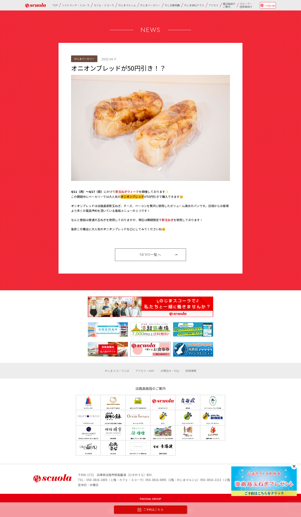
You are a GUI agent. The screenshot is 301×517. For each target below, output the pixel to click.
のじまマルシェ (127, 5)
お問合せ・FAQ (170, 371)
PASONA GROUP (150, 499)
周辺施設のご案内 (229, 5)
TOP (54, 5)
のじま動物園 (172, 5)
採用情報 (190, 371)
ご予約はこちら (150, 510)
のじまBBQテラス (194, 5)
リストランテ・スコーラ (75, 5)
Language (270, 5)
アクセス (213, 5)
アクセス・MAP (144, 371)
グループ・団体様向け (246, 5)
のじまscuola (35, 5)
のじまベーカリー (150, 5)
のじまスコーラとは (117, 371)
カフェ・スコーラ (104, 5)
